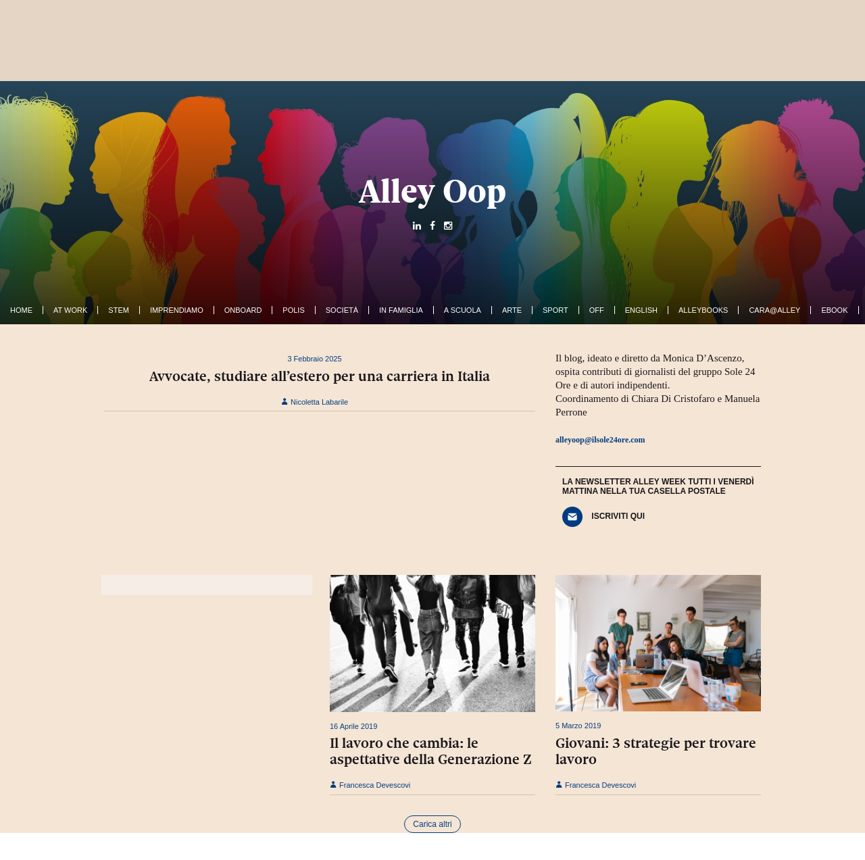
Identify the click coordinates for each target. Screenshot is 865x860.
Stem (118, 310)
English (641, 310)
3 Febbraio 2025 (314, 359)
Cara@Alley (774, 310)
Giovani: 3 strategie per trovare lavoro (655, 751)
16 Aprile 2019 (353, 726)
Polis (293, 310)
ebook (834, 310)
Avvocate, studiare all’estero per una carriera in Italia (319, 376)
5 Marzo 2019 (578, 726)
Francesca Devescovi (370, 785)
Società (342, 310)
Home (21, 310)
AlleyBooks (703, 310)
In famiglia (401, 310)
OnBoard (243, 310)
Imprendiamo (176, 310)
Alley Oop (432, 191)
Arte (512, 310)
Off (596, 310)
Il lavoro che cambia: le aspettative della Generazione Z (431, 751)
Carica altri (432, 824)
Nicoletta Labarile (314, 402)
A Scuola (462, 310)
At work (70, 310)
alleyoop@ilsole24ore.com (600, 440)
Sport (555, 310)
